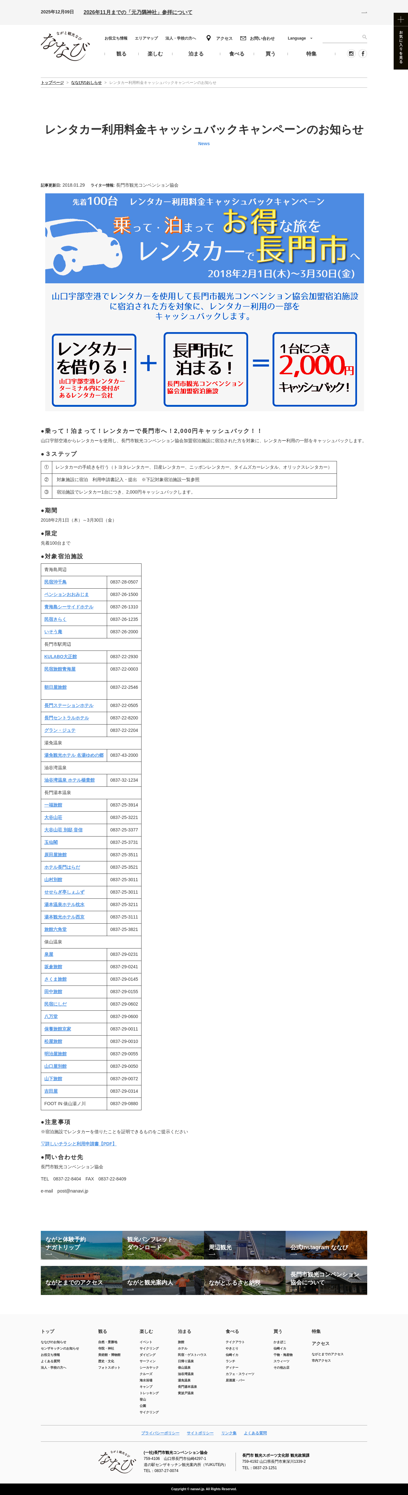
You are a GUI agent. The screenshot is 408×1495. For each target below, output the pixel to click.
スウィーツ (281, 1361)
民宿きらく (55, 619)
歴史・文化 (106, 1361)
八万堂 (51, 1016)
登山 (143, 1399)
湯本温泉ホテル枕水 (64, 904)
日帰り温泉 (186, 1361)
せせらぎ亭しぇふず (64, 892)
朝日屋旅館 (55, 687)
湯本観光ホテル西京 (64, 916)
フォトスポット (109, 1367)
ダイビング (148, 1355)
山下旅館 (53, 1078)
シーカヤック (149, 1367)
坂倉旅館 (53, 966)
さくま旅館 (55, 979)
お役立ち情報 (116, 38)
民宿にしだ (55, 1004)
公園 (143, 1406)
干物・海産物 (283, 1355)
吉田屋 (51, 1091)
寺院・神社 (106, 1348)
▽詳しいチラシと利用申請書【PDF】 (79, 1143)
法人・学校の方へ (180, 38)
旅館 (181, 1342)
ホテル (182, 1348)
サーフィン (148, 1361)
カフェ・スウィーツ (240, 1374)
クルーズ (146, 1374)
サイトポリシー (200, 1433)
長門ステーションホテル (68, 705)
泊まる (184, 1331)
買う (277, 1331)
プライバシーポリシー (160, 1433)
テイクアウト (235, 1342)
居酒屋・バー (235, 1380)
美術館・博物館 (109, 1355)
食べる (232, 1331)
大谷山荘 (53, 817)
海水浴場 (146, 1380)
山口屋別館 (55, 1066)
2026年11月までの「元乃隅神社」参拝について (138, 12)
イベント (146, 1342)
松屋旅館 (53, 1041)
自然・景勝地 (107, 1342)
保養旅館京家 (57, 1028)
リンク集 (229, 1433)
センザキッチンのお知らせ (60, 1348)
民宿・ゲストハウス (192, 1355)
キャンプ (146, 1386)
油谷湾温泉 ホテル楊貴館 (69, 780)
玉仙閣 (51, 842)
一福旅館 (53, 804)
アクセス (224, 38)
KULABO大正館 (60, 656)
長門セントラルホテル (66, 717)
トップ (47, 1331)
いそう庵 (53, 631)
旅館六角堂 (55, 929)
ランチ (230, 1361)
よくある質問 (50, 1361)
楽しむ (146, 1331)
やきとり (232, 1348)
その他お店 (281, 1367)
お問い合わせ (262, 38)
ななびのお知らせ (53, 1342)
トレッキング (149, 1393)
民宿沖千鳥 (55, 581)
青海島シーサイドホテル (68, 606)
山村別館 (53, 879)
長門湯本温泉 (187, 1386)
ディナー (232, 1367)
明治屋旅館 (55, 1053)
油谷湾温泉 (186, 1374)
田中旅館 (53, 991)
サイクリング (149, 1348)
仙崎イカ (232, 1355)
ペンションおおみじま (66, 594)
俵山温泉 (184, 1367)
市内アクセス (321, 1360)
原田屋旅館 (55, 854)
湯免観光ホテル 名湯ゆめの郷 (74, 755)
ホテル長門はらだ (62, 867)
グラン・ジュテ (60, 730)
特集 (316, 1331)
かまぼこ (279, 1342)
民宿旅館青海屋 (60, 669)
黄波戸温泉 (186, 1393)
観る (102, 1331)
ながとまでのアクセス (328, 1354)
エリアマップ (146, 38)
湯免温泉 (184, 1380)
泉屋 (48, 954)
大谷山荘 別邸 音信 (63, 829)
